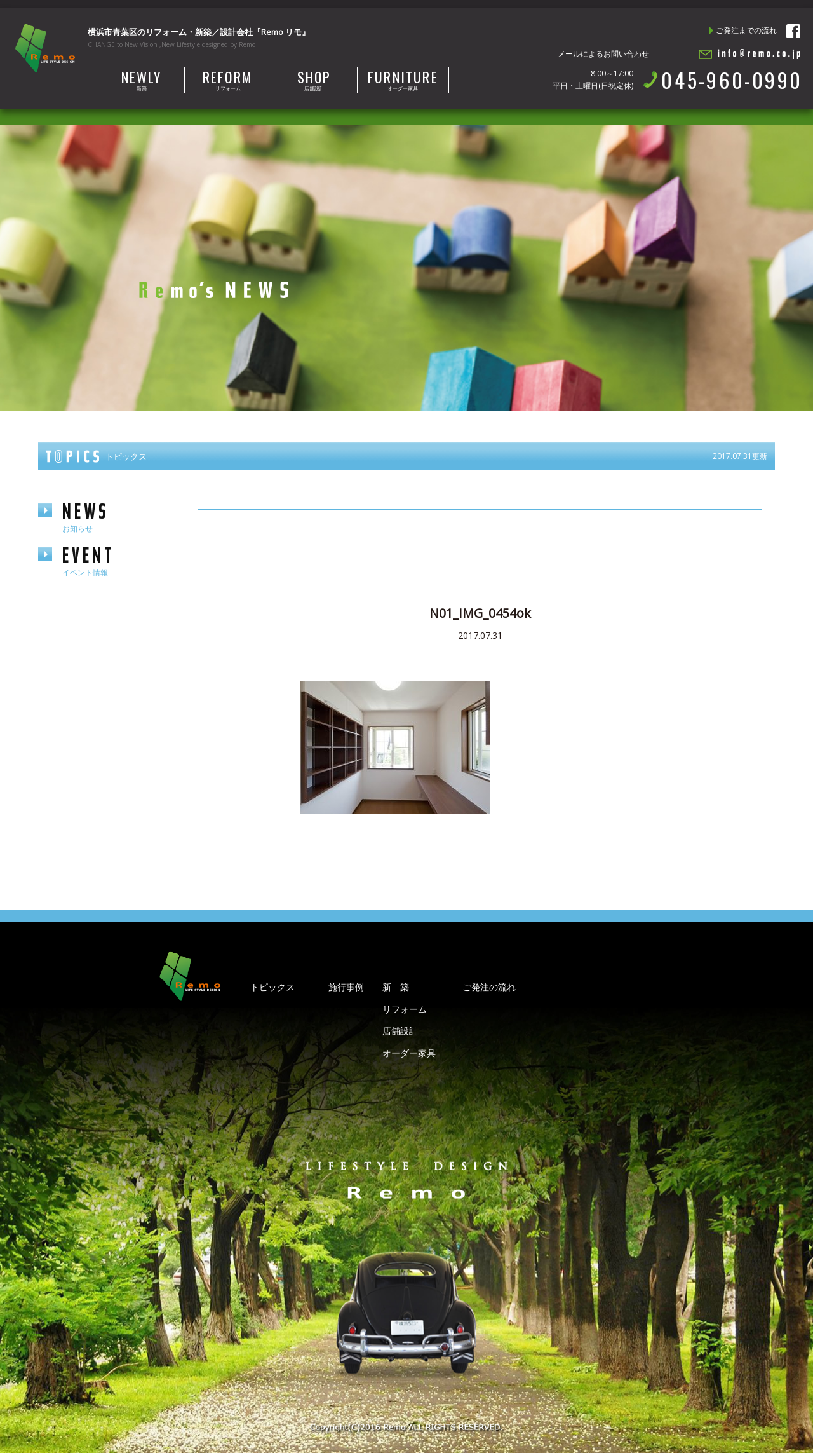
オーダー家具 (403, 79)
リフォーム (227, 79)
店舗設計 (314, 79)
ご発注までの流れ (746, 30)
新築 (141, 79)
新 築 (395, 987)
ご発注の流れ (489, 987)
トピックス (272, 987)
